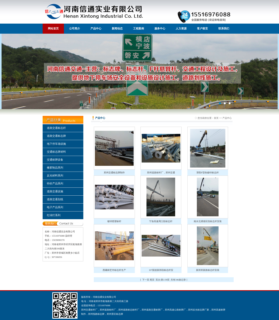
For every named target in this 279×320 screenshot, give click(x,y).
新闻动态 (117, 28)
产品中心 (95, 28)
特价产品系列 (55, 183)
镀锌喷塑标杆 (114, 221)
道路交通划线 (55, 199)
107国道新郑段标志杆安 (161, 270)
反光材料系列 (55, 175)
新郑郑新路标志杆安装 (207, 270)
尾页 (152, 279)
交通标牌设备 (55, 159)
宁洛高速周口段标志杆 (160, 221)
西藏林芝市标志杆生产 (114, 270)
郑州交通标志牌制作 (114, 172)
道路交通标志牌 (56, 135)
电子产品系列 (55, 207)
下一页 (145, 279)
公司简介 (74, 28)
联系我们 (223, 28)
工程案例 (138, 28)
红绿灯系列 (53, 215)
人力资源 (181, 28)
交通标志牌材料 (56, 151)
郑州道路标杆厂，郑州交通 (161, 172)
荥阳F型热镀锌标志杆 (207, 172)
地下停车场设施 (56, 143)
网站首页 (53, 28)
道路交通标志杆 (56, 128)
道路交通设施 (55, 191)
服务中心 (159, 28)
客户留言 (202, 28)
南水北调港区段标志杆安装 (208, 221)
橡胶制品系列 (55, 167)
